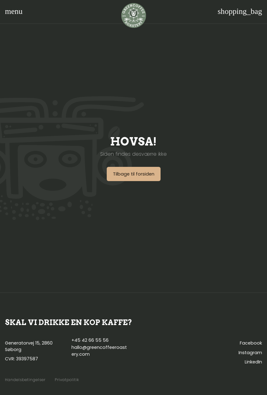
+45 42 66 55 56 (90, 340)
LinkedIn (253, 362)
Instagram (250, 352)
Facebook (251, 343)
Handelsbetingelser (25, 379)
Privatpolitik (67, 379)
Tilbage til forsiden (133, 174)
